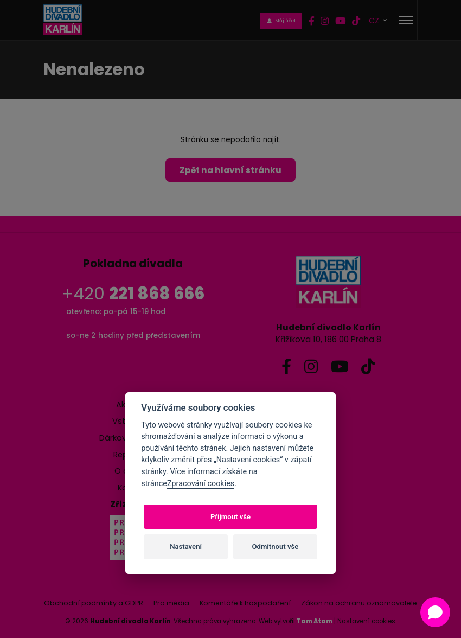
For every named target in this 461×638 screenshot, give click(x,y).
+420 (133, 293)
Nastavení (186, 547)
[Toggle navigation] (406, 20)
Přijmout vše (230, 517)
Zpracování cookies (200, 483)
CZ (375, 20)
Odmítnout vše (275, 547)
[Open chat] (435, 612)
